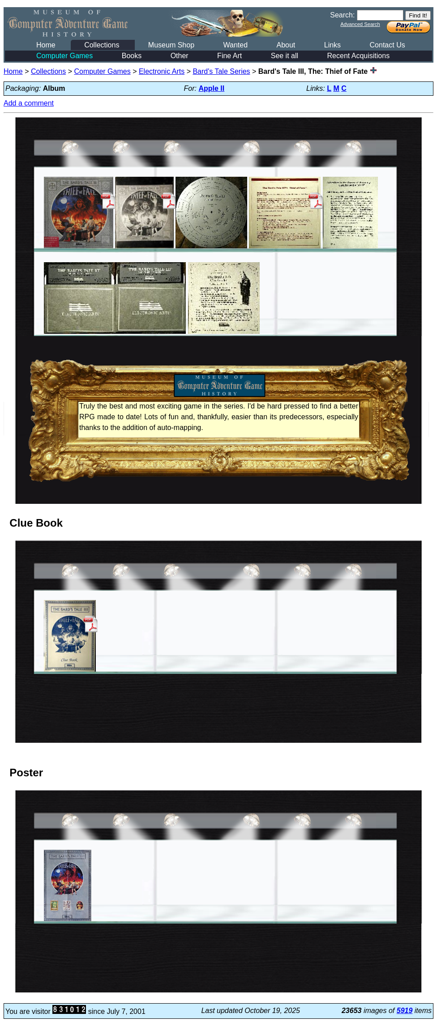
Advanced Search (360, 24)
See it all (284, 56)
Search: (342, 15)
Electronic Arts (161, 71)
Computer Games (64, 56)
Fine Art (229, 56)
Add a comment (29, 103)
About (285, 45)
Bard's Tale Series (221, 71)
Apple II (211, 88)
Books (131, 56)
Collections (101, 45)
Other (180, 56)
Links (332, 45)
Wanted (235, 45)
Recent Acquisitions (358, 56)
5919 (405, 1010)
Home (46, 45)
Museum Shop (171, 45)
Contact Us (387, 45)
